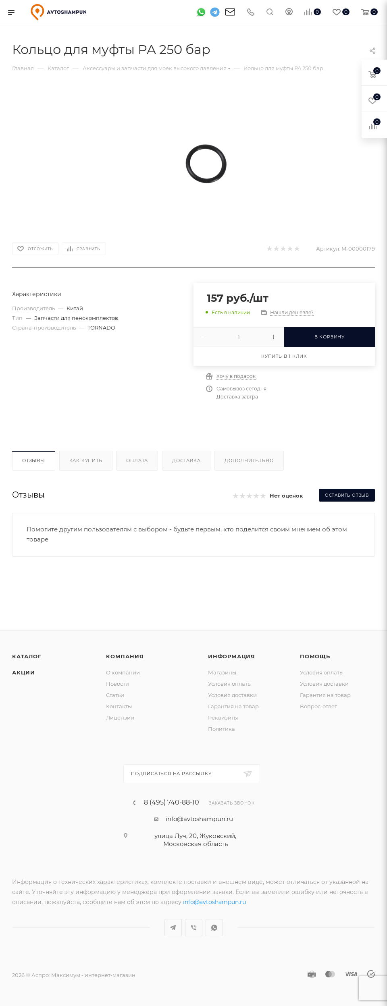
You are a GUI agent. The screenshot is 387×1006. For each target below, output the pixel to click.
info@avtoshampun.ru (199, 819)
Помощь (315, 656)
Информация (231, 656)
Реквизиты (223, 717)
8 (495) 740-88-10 (171, 802)
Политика (221, 729)
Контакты (119, 706)
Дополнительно (249, 460)
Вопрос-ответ (318, 706)
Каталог (27, 656)
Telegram (173, 927)
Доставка (186, 460)
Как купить (85, 460)
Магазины (222, 672)
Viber (193, 927)
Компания (125, 656)
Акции (23, 672)
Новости (117, 683)
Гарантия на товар (233, 706)
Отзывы (33, 460)
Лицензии (120, 717)
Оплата (137, 460)
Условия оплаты (230, 683)
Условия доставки (232, 695)
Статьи (115, 695)
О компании (123, 672)
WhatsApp (214, 927)
